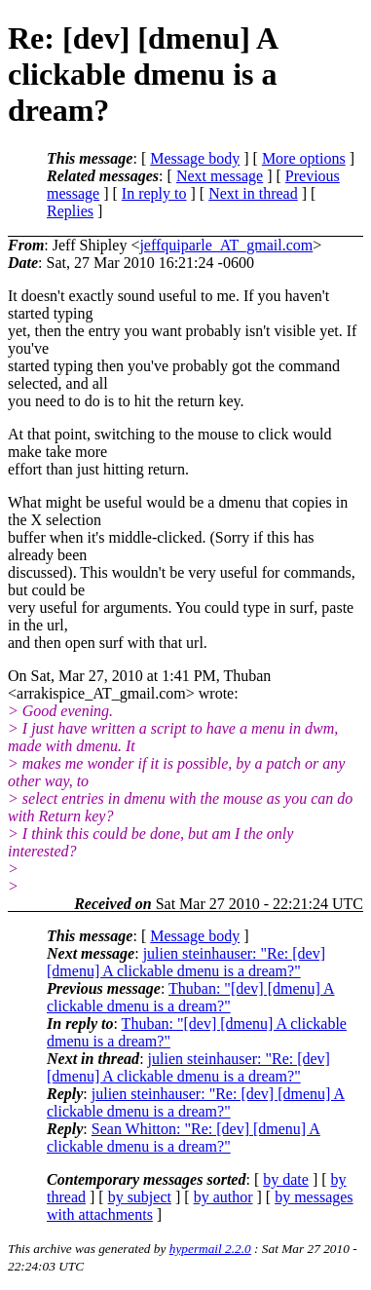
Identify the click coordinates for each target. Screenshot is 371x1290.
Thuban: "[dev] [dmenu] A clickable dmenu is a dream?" (191, 997)
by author (223, 1197)
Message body (195, 158)
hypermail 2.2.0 (210, 1248)
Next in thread (253, 193)
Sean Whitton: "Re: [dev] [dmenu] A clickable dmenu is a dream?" (183, 1137)
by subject (139, 1197)
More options (304, 158)
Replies (70, 211)
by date (286, 1179)
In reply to (154, 193)
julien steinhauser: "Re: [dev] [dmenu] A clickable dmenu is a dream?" (186, 962)
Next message (219, 176)
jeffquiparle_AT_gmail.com (226, 245)
